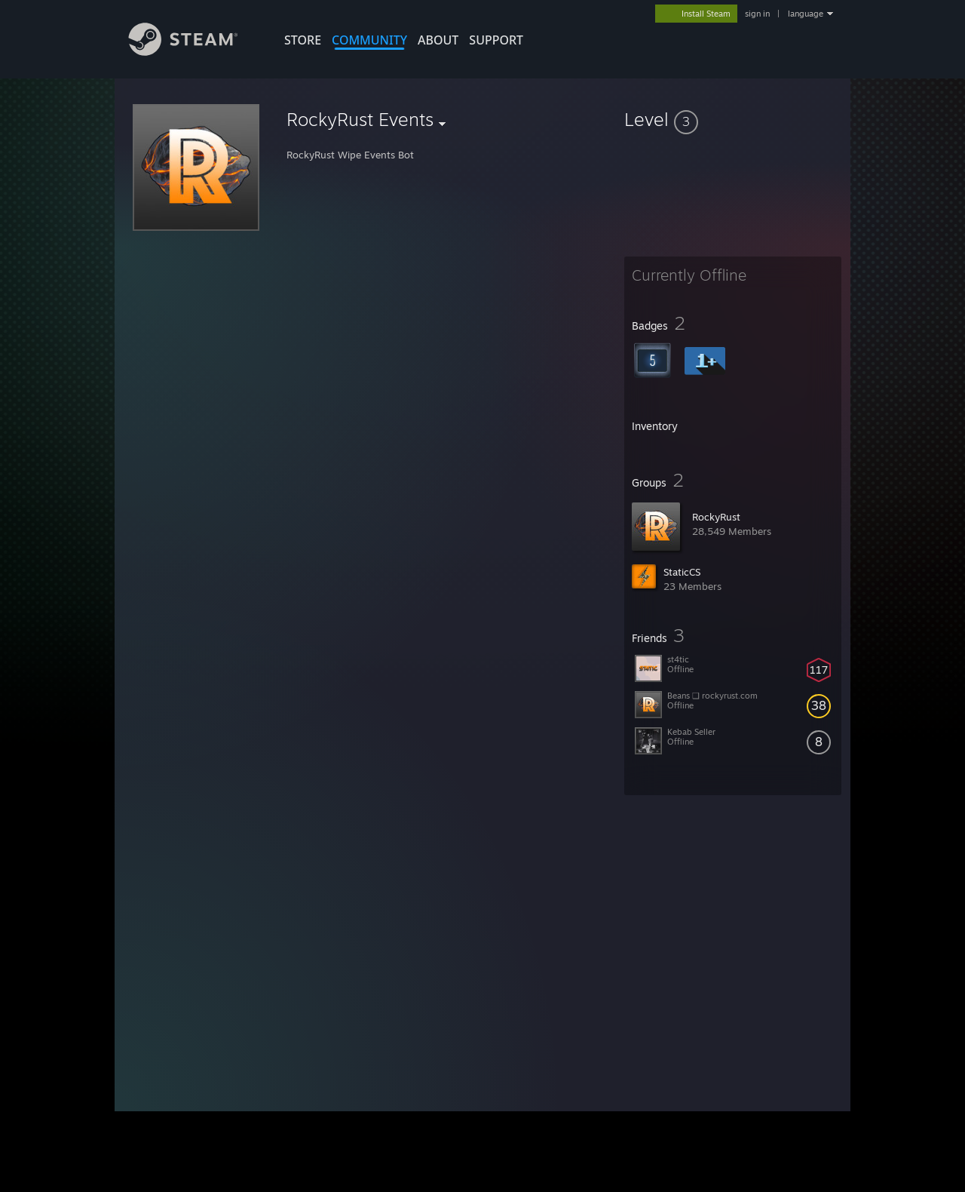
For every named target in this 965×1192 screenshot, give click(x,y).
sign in (757, 13)
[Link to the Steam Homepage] (194, 51)
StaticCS (681, 572)
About (438, 40)
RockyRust (716, 517)
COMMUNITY (369, 40)
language (805, 13)
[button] (732, 119)
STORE (302, 40)
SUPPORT (496, 40)
